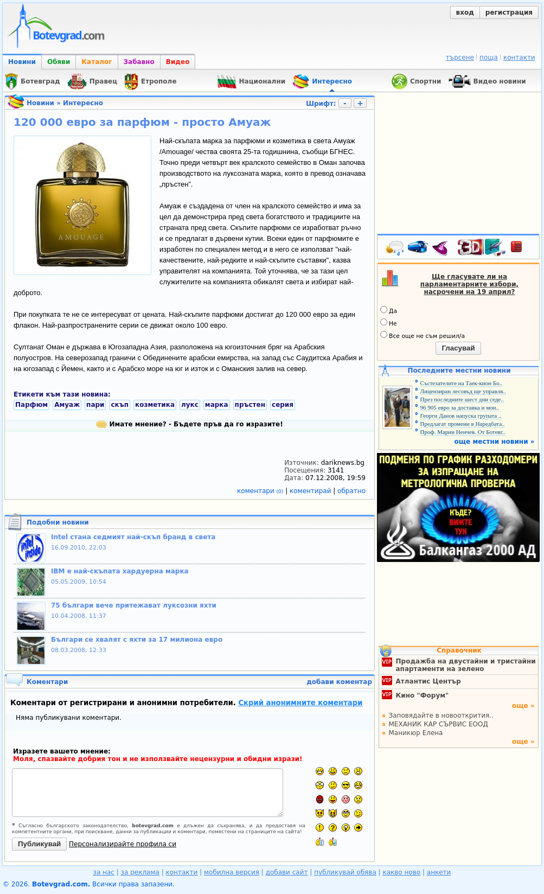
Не (388, 322)
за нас (103, 872)
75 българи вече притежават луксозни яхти (133, 605)
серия (282, 404)
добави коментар (339, 682)
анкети (439, 872)
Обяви (58, 62)
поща (488, 57)
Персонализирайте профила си (122, 844)
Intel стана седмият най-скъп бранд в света (133, 537)
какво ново (401, 872)
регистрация (509, 12)
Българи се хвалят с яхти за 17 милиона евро (136, 639)
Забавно (139, 62)
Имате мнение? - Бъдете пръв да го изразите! (189, 424)
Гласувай (458, 348)
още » (523, 706)
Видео (178, 62)
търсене (460, 57)
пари (95, 404)
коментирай (311, 491)
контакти (519, 57)
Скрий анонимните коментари (300, 703)
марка (216, 404)
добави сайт (287, 872)
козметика (155, 404)
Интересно (83, 103)
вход (465, 12)
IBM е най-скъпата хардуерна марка (120, 571)
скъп (120, 404)
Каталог (96, 62)
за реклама (140, 872)
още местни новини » (495, 441)
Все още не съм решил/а (422, 335)
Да (388, 310)
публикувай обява (345, 872)
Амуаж (67, 404)
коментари (261, 491)
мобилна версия (231, 872)
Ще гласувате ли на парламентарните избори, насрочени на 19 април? (469, 284)
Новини (22, 62)
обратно (351, 491)
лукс (190, 404)
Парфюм (31, 404)
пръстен (250, 404)
